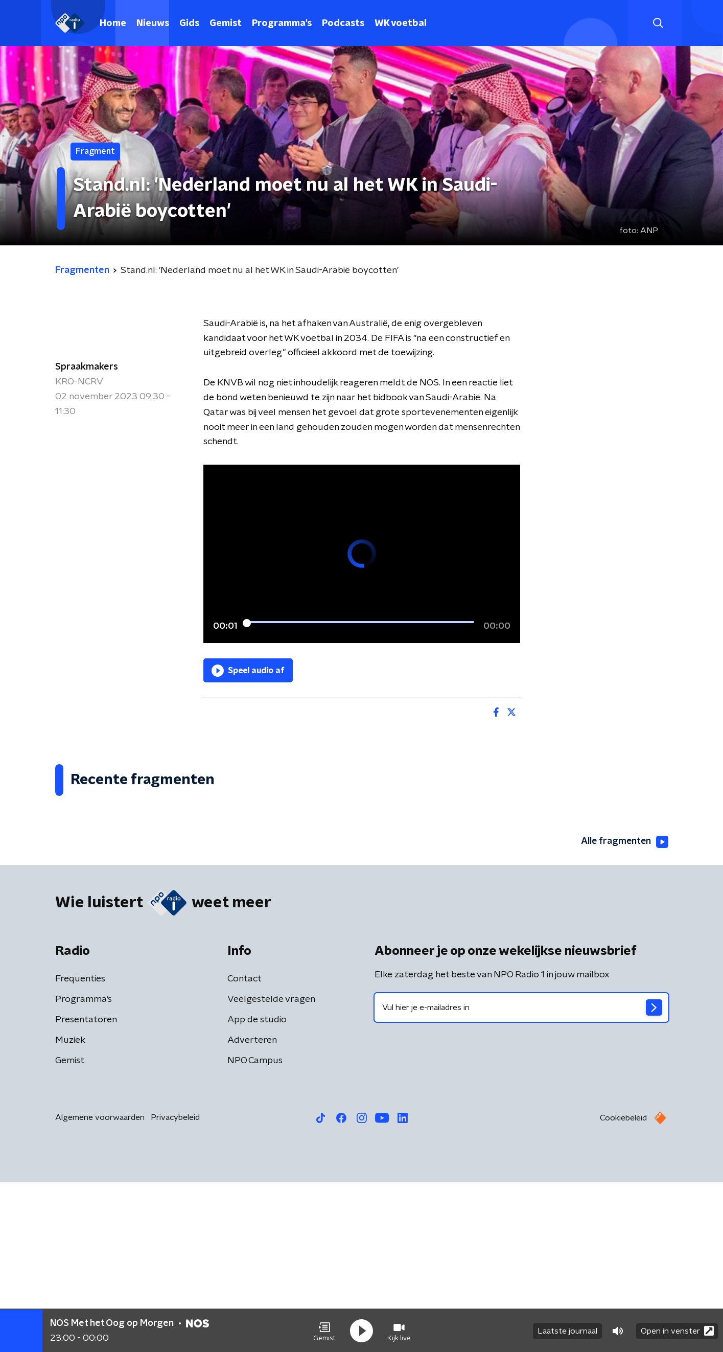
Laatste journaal (567, 1330)
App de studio (257, 1189)
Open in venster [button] (677, 1330)
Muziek (70, 1209)
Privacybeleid (175, 1287)
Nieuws (152, 23)
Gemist (225, 23)
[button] (324, 1330)
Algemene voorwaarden (100, 1287)
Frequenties (80, 1148)
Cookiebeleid (623, 1288)
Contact (244, 1148)
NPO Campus (255, 1230)
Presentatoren (86, 1189)
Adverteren (252, 1209)
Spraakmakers (86, 367)
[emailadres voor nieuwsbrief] (521, 1177)
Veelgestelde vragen (271, 1169)
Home (113, 23)
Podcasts (343, 23)
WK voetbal (401, 23)
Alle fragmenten (623, 1011)
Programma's (282, 23)
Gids (189, 23)
